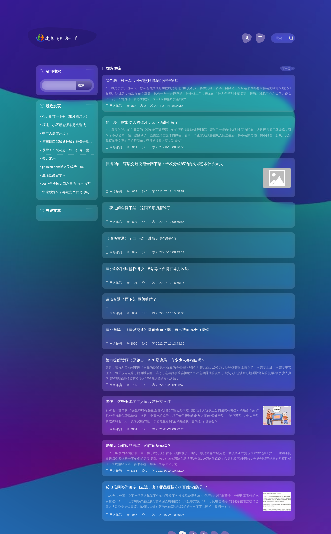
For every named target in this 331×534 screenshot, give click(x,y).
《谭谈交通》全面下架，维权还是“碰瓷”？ (141, 238)
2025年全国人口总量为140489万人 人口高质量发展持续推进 (68, 184)
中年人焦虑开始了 (55, 133)
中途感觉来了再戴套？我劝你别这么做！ (68, 192)
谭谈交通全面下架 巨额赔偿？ (131, 299)
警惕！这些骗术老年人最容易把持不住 (138, 402)
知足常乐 (49, 158)
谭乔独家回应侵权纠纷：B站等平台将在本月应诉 (147, 269)
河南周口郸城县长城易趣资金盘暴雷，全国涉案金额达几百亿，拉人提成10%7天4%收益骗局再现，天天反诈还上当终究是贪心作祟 (68, 142)
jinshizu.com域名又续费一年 (63, 167)
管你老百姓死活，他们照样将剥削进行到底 (142, 81)
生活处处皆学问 (54, 175)
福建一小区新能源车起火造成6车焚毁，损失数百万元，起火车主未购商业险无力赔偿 (68, 125)
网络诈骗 (115, 106)
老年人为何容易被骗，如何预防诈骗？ (138, 446)
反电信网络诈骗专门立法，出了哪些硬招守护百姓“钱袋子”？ (157, 487)
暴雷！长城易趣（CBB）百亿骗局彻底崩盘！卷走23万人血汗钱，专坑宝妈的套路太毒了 (68, 150)
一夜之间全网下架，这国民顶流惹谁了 (138, 208)
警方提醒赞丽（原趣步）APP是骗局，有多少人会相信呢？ (155, 360)
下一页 (286, 68)
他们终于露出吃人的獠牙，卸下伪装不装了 (142, 122)
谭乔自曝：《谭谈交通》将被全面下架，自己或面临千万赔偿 (157, 330)
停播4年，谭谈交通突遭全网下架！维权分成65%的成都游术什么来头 (164, 164)
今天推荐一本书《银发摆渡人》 (65, 116)
